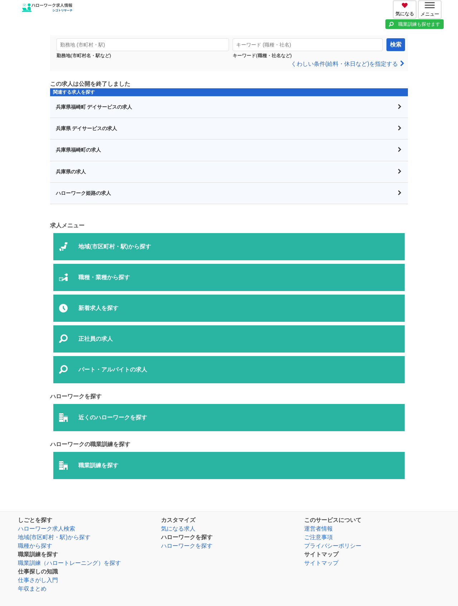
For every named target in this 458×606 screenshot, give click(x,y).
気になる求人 (178, 528)
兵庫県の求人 (229, 172)
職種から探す (35, 545)
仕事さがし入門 (38, 580)
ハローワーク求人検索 (46, 528)
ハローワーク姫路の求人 (229, 193)
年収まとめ (32, 588)
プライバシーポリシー (332, 545)
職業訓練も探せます (419, 24)
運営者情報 (318, 528)
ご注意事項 (318, 537)
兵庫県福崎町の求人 (229, 150)
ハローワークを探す (187, 545)
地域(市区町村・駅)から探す (54, 537)
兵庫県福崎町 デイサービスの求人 (229, 107)
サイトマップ (321, 563)
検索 (395, 44)
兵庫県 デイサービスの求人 (229, 128)
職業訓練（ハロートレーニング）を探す (69, 563)
